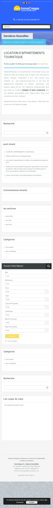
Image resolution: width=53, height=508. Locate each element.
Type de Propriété (11, 303)
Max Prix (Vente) (11, 327)
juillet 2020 (9, 216)
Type (7, 296)
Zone (7, 288)
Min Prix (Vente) (11, 319)
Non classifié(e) (42, 64)
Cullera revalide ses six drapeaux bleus (18, 156)
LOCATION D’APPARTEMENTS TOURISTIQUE (20, 152)
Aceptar (31, 502)
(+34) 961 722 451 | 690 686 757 (28, 20)
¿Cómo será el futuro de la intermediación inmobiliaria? (24, 175)
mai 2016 (9, 224)
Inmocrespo (10, 247)
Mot (6, 272)
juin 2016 (9, 220)
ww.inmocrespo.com (28, 81)
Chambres (9, 311)
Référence (9, 280)
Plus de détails (11, 341)
